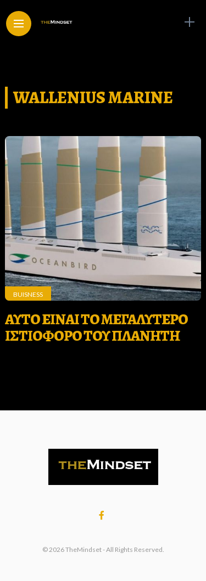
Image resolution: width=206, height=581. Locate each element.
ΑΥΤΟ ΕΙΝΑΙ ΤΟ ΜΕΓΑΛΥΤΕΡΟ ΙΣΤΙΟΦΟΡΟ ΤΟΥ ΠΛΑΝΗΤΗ (96, 327)
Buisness (28, 294)
